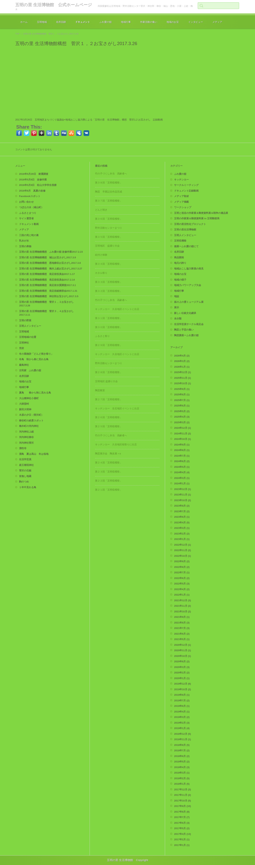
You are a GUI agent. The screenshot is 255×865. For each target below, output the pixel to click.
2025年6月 (182, 405)
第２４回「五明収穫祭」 (108, 462)
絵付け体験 (101, 254)
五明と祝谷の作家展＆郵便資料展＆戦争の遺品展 (201, 213)
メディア (217, 22)
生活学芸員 (25, 459)
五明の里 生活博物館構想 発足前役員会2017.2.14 (47, 279)
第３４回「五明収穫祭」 (108, 263)
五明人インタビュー (30, 325)
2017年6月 (182, 822)
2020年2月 (182, 672)
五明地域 (42, 22)
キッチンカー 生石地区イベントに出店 (117, 408)
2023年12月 (182, 489)
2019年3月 (182, 717)
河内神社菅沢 (26, 442)
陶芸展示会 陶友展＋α (108, 453)
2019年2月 (182, 722)
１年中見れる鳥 (27, 487)
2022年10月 (182, 555)
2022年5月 (182, 583)
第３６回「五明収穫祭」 (108, 218)
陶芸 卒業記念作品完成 (108, 191)
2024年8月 (182, 450)
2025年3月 (182, 422)
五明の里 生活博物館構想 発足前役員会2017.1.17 (47, 274)
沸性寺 (22, 448)
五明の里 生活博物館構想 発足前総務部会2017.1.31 (48, 290)
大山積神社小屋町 (29, 398)
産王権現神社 (26, 465)
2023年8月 (182, 505)
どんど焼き (101, 209)
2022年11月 (182, 550)
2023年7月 (182, 511)
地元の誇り (180, 262)
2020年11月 (182, 650)
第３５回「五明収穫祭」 (108, 236)
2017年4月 (182, 834)
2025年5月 (182, 411)
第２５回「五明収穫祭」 (108, 426)
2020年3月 (182, 667)
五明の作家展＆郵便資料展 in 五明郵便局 (196, 218)
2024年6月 (182, 461)
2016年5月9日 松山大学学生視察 (38, 185)
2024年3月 (182, 478)
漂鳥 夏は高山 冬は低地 (33, 453)
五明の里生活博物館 (185, 229)
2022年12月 (182, 544)
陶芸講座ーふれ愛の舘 (186, 335)
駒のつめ (24, 481)
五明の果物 (25, 246)
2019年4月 (182, 711)
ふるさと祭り (102, 336)
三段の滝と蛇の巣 (29, 235)
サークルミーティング (186, 185)
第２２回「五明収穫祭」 (108, 480)
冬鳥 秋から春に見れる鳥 (33, 359)
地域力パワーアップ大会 (187, 285)
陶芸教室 (100, 390)
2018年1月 (182, 783)
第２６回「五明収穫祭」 (108, 417)
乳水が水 (24, 240)
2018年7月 (182, 750)
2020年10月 (182, 656)
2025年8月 (182, 394)
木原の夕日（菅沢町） (31, 414)
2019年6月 (182, 706)
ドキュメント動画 (29, 224)
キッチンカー (181, 179)
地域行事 (126, 22)
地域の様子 (180, 279)
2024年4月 (182, 472)
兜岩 (21, 348)
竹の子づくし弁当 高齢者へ (111, 173)
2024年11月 (182, 433)
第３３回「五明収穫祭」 (108, 282)
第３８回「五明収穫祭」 (108, 182)
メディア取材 (181, 196)
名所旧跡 (61, 22)
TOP (17, 34)
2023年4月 (182, 522)
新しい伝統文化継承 (185, 313)
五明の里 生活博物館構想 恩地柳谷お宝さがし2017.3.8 (50, 262)
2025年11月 (182, 378)
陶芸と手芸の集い (184, 329)
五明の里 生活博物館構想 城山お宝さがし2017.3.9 (47, 257)
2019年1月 (182, 728)
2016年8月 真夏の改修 (32, 190)
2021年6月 (182, 633)
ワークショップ (182, 207)
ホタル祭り (101, 272)
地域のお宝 (173, 22)
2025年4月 (182, 416)
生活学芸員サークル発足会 (189, 324)
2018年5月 (182, 761)
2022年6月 (182, 578)
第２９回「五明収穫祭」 (108, 345)
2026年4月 (182, 355)
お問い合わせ (26, 201)
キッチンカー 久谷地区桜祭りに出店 (116, 444)
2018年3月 (182, 772)
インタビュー (195, 22)
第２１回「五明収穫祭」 (108, 489)
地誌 (176, 296)
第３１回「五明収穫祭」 (108, 318)
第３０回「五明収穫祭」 (108, 327)
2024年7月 (182, 455)
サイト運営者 (26, 218)
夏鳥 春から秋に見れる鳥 (35, 392)
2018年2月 (182, 778)
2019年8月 (182, 694)
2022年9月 (182, 561)
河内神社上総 (26, 431)
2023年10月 (182, 500)
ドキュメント (82, 22)
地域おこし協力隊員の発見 (189, 268)
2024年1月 (182, 483)
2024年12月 (182, 427)
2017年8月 (182, 811)
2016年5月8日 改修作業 (33, 179)
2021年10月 (182, 611)
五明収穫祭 (180, 240)
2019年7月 (182, 700)
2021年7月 (182, 628)
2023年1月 (182, 539)
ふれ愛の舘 (105, 22)
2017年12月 (182, 789)
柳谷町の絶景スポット (31, 420)
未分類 (177, 318)
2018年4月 (182, 767)
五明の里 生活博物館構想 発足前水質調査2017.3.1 (47, 285)
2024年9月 (182, 444)
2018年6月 (182, 756)
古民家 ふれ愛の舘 (30, 370)
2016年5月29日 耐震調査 (33, 174)
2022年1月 (182, 594)
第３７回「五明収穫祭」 (108, 200)
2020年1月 (182, 678)
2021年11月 (182, 605)
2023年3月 (182, 528)
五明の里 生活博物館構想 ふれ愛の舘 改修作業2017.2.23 (51, 251)
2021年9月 (182, 617)
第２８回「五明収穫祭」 (108, 372)
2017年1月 (182, 845)
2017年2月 (182, 839)
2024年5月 (182, 466)
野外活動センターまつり (108, 227)
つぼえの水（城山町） (31, 207)
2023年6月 (182, 516)
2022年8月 (182, 567)
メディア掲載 (181, 201)
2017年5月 (182, 828)
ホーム (24, 22)
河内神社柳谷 (26, 437)
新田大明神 (25, 409)
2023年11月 (182, 494)
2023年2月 (182, 533)
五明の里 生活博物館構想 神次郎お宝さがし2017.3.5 (48, 296)
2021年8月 (182, 622)
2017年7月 (182, 817)
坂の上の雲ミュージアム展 (189, 302)
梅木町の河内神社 (29, 426)
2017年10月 (182, 800)
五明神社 (24, 342)
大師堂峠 (24, 403)
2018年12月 (182, 733)
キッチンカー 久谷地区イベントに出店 (117, 309)
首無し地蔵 (25, 476)
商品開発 (179, 257)
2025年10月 (182, 383)
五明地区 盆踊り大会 (107, 245)
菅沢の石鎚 (25, 470)
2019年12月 (182, 683)
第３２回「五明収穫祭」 (108, 291)
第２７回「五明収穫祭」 (108, 399)
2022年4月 (182, 589)
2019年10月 (182, 689)
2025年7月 (182, 400)
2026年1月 (182, 366)
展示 (176, 307)
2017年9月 (182, 806)
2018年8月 (182, 745)
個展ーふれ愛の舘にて (186, 246)
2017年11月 (182, 795)
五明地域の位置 (27, 337)
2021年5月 (182, 639)
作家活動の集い (148, 22)
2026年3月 (182, 361)
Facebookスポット (29, 196)
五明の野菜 (25, 320)
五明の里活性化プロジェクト (190, 224)
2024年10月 (182, 439)
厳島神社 (24, 364)
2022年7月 (182, 572)
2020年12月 (182, 644)
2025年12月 (182, 372)
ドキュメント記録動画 (186, 190)
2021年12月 (182, 600)
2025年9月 (182, 389)
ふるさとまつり (27, 213)
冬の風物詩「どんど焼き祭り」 (36, 353)
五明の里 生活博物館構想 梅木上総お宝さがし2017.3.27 (50, 268)
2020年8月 (182, 661)
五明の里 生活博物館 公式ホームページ (53, 4)
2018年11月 (182, 739)
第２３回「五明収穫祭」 (108, 471)
